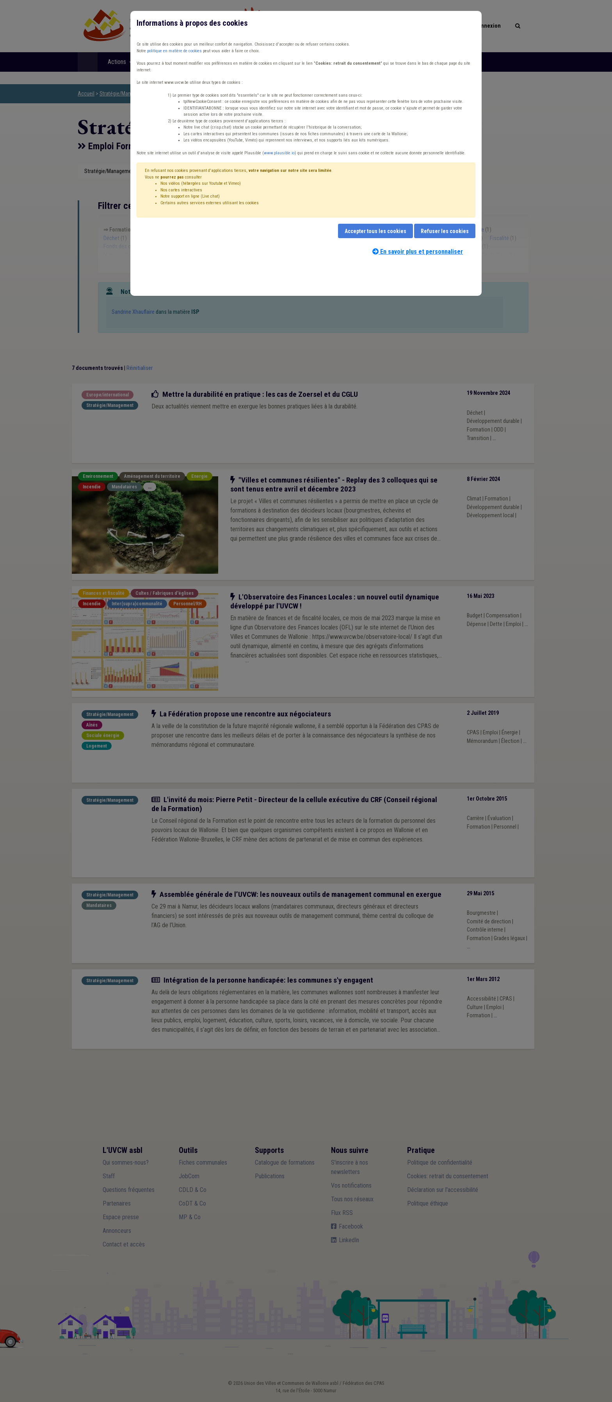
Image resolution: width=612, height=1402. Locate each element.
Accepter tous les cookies (375, 231)
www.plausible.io (279, 153)
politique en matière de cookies (174, 50)
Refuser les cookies (445, 231)
